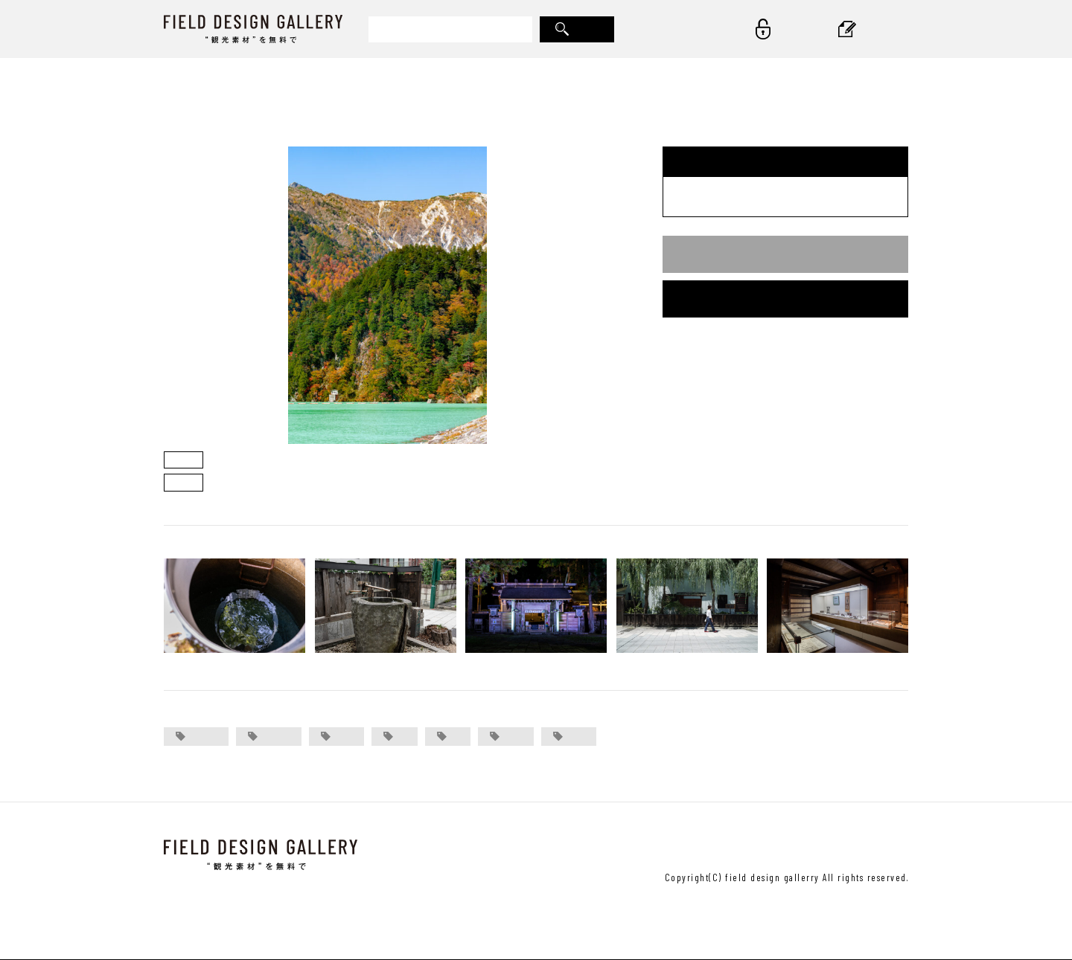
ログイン (785, 254)
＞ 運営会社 (667, 846)
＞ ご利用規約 (742, 846)
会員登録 (785, 298)
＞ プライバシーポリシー (849, 846)
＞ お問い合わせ (587, 846)
